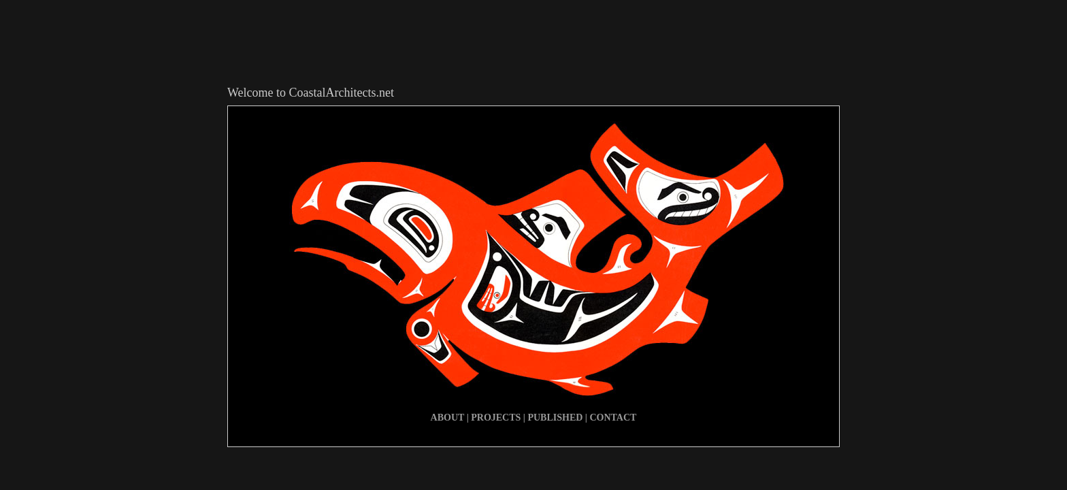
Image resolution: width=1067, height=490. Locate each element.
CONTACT (612, 417)
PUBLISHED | (558, 417)
